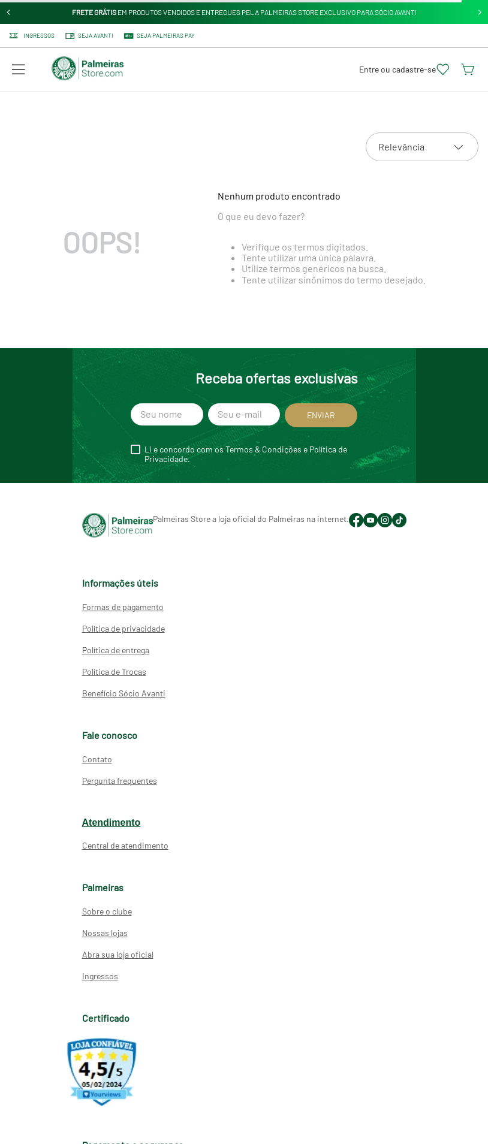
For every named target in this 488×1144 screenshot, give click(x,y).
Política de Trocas (114, 671)
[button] (19, 70)
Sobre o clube (107, 911)
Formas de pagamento (123, 607)
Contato (97, 759)
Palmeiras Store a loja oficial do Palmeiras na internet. (251, 519)
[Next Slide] (480, 12)
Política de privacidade (123, 628)
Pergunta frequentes (119, 780)
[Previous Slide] (8, 12)
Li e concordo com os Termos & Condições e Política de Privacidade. (245, 454)
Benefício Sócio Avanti (123, 693)
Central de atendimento (125, 845)
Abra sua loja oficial (117, 954)
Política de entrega (115, 650)
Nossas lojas (105, 933)
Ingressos (100, 976)
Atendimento (111, 822)
